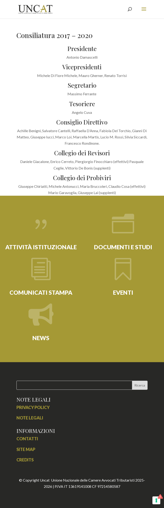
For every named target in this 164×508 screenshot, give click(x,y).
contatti (27, 438)
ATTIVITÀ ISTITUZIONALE (41, 246)
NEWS (40, 337)
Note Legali (29, 417)
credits (25, 459)
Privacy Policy (33, 407)
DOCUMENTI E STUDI (123, 246)
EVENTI (123, 292)
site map (25, 449)
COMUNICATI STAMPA (40, 292)
